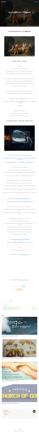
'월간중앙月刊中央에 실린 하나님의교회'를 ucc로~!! (10, 309)
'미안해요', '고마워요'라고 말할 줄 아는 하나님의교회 (10, 308)
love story (3, 1)
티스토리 (19, 429)
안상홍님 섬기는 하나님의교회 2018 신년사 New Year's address (12, 307)
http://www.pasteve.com (24, 254)
